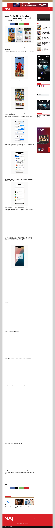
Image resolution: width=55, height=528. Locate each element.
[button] (49, 8)
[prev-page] (5, 509)
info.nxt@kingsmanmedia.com (24, 523)
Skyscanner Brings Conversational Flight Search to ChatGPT (43, 116)
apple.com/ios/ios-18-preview (16, 479)
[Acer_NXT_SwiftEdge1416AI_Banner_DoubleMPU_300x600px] (43, 80)
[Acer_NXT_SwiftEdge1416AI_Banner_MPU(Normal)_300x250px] (43, 110)
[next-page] (6, 509)
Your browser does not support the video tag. (43, 17)
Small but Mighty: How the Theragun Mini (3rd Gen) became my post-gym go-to (46, 32)
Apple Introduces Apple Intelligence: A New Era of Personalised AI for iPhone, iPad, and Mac (11, 493)
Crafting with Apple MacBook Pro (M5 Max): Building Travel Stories (43, 119)
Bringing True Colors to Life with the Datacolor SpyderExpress (46, 43)
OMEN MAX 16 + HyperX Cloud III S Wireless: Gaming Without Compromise (46, 48)
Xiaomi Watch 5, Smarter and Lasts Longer (42, 122)
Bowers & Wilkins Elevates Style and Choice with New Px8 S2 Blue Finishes (19, 506)
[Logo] (8, 9)
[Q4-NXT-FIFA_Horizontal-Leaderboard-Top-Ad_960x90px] (27, 6)
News (5, 504)
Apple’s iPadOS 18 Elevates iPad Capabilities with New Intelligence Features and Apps (28, 493)
